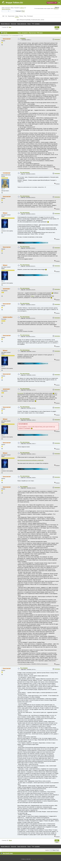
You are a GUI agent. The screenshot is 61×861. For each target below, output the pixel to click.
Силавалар (6, 173)
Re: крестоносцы (25, 172)
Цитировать (57, 39)
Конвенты (56, 8)
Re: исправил (24, 486)
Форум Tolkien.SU (14, 2)
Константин (6, 38)
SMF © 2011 (33, 859)
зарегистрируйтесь (6, 9)
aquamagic (6, 288)
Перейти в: (47, 850)
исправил (23, 38)
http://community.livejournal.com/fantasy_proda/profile (31, 460)
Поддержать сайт (52, 2)
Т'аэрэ (32, 296)
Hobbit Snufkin (7, 317)
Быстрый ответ (8, 853)
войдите (22, 7)
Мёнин (5, 213)
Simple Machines (40, 859)
